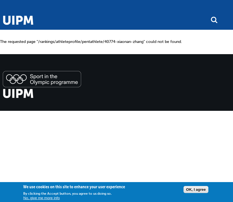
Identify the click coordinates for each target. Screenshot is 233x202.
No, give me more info (41, 198)
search (214, 20)
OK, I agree (196, 189)
